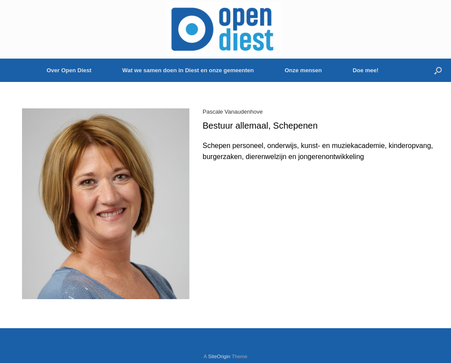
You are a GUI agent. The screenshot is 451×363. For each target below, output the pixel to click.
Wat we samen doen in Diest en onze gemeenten (188, 70)
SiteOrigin (219, 356)
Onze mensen (303, 70)
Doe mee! (366, 70)
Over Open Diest (69, 70)
